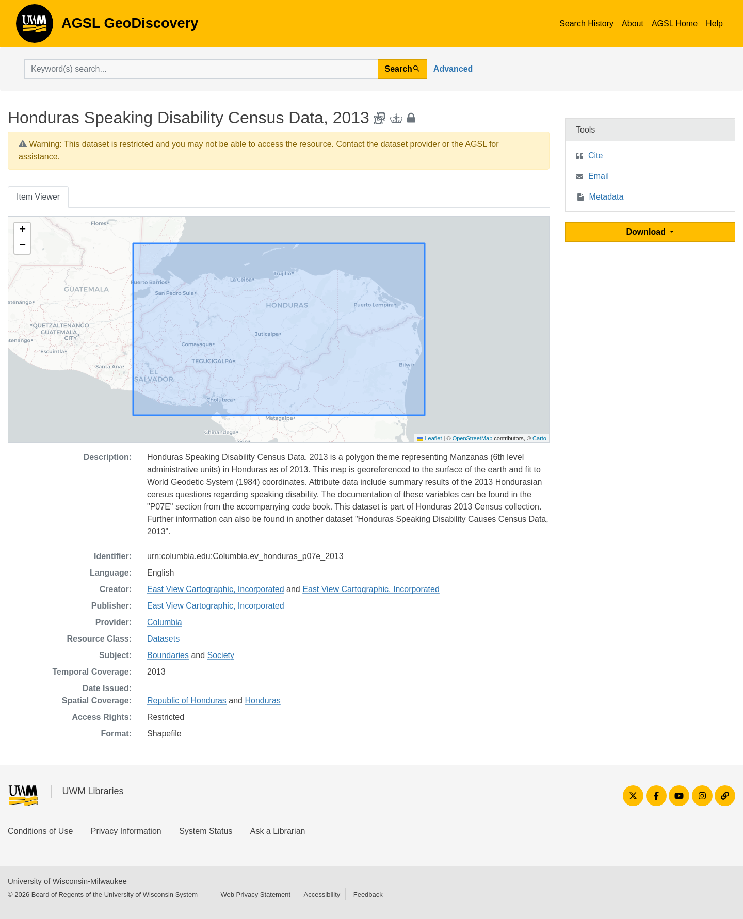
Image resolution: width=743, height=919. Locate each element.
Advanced (453, 68)
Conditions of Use (40, 831)
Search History (586, 23)
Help (714, 23)
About (632, 23)
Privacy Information (126, 831)
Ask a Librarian (277, 831)
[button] (22, 230)
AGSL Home (675, 23)
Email (598, 176)
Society (220, 655)
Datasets (163, 638)
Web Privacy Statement (255, 894)
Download (647, 231)
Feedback (368, 894)
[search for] (201, 69)
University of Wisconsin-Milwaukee (67, 881)
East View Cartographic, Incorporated (215, 589)
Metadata (606, 196)
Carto (539, 438)
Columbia (164, 622)
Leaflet (429, 438)
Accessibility (321, 894)
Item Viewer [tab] (38, 196)
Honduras (262, 700)
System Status (205, 831)
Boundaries (168, 655)
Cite (595, 155)
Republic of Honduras (187, 700)
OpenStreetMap (473, 438)
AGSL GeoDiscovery (34, 26)
